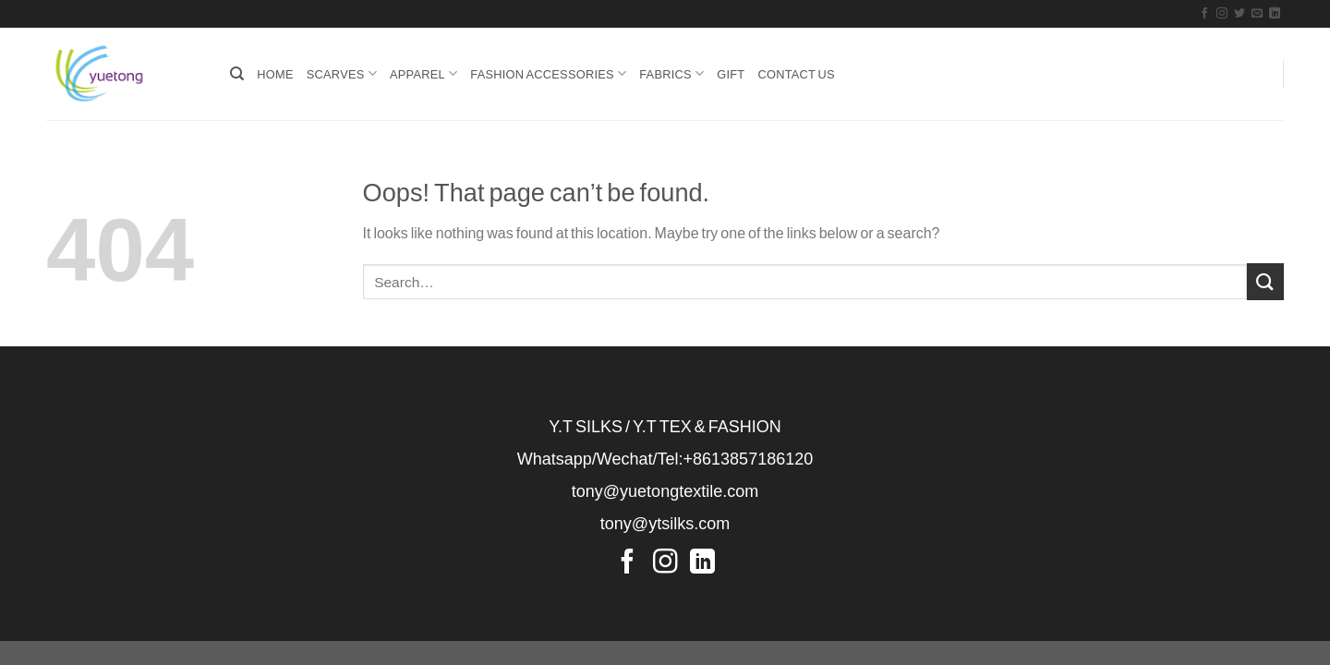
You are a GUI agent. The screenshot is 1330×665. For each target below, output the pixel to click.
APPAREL (423, 73)
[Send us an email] (1257, 13)
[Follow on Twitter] (1239, 13)
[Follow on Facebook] (1204, 13)
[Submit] (1265, 281)
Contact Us (795, 73)
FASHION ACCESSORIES (548, 73)
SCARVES (342, 73)
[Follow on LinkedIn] (1274, 13)
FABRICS (671, 73)
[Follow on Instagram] (1221, 13)
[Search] (237, 73)
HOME (275, 73)
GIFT (730, 73)
